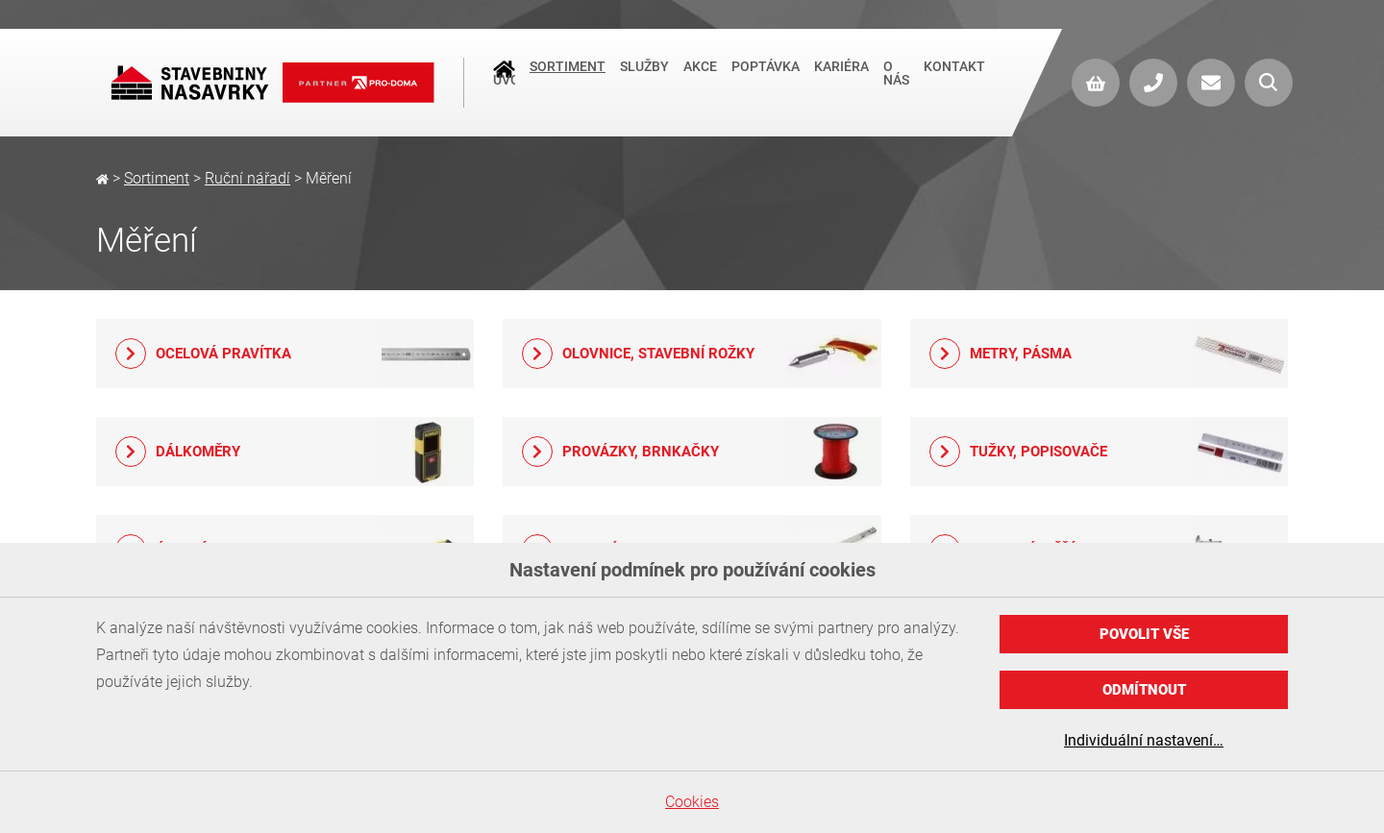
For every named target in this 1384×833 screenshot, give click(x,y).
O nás (896, 82)
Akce (700, 76)
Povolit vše (1144, 634)
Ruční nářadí (247, 178)
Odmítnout (1144, 689)
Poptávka (765, 76)
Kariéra (841, 76)
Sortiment (568, 76)
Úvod (504, 77)
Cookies (692, 802)
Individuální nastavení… (1143, 740)
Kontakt (954, 76)
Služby (644, 76)
